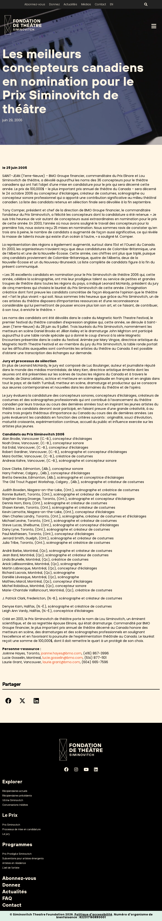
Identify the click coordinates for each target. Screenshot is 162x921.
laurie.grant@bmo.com (61, 662)
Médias (86, 4)
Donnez (54, 4)
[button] (8, 701)
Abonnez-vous (34, 4)
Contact (100, 4)
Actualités (70, 4)
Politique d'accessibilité (93, 914)
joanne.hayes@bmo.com (61, 653)
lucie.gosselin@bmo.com (62, 657)
